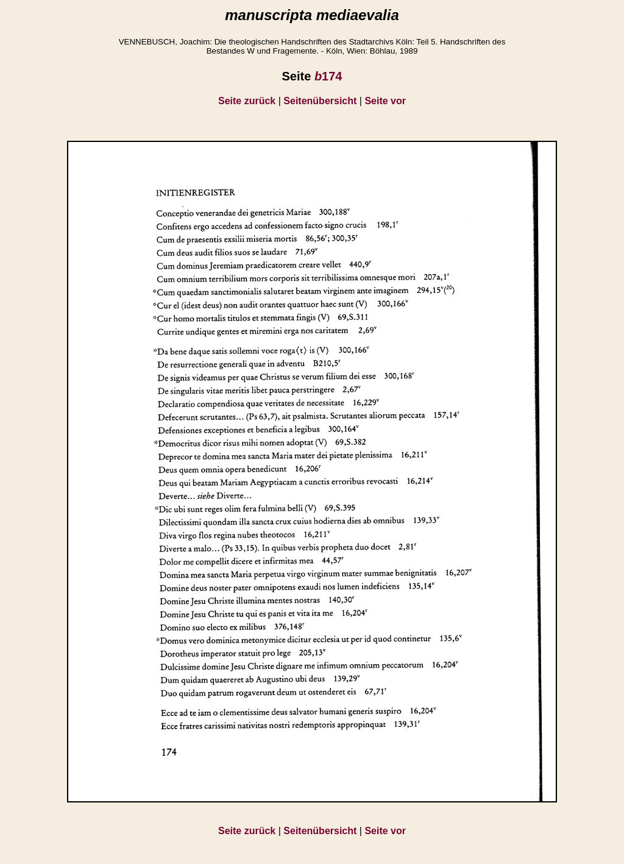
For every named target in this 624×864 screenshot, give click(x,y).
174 (328, 76)
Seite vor (385, 101)
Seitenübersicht (319, 101)
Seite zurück (246, 101)
